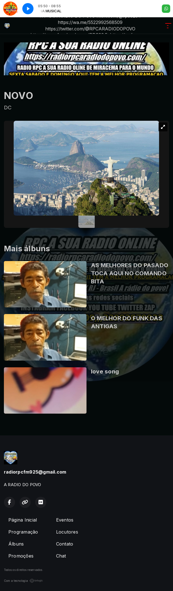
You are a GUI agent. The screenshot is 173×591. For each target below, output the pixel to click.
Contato (64, 544)
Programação (23, 532)
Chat (61, 556)
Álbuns (16, 544)
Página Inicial (22, 520)
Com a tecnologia (23, 581)
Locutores (67, 532)
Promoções (20, 556)
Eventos (65, 520)
